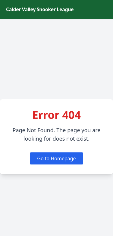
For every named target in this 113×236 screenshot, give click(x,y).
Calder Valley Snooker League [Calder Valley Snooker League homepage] (40, 9)
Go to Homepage (56, 158)
